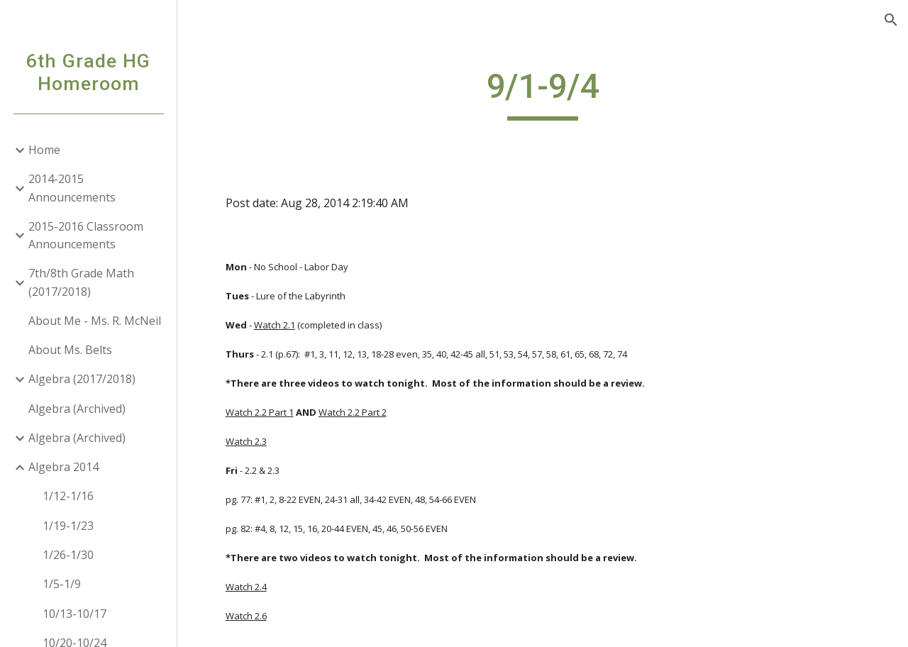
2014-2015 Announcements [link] (72, 187)
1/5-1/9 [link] (62, 584)
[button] (891, 20)
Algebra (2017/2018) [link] (81, 379)
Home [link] (44, 149)
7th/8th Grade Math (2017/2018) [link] (81, 282)
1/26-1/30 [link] (68, 555)
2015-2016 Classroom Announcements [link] (85, 235)
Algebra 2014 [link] (63, 467)
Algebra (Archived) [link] (77, 408)
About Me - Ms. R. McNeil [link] (94, 320)
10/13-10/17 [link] (74, 613)
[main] (542, 93)
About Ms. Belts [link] (70, 350)
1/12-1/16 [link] (68, 496)
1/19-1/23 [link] (68, 525)
